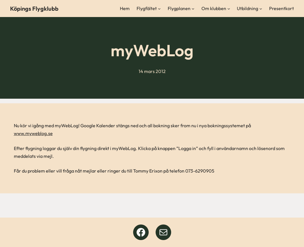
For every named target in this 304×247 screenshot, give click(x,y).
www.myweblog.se (33, 133)
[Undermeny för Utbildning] (260, 8)
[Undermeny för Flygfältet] (159, 8)
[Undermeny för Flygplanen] (193, 8)
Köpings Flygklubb (34, 8)
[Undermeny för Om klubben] (228, 8)
